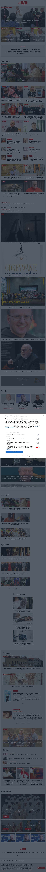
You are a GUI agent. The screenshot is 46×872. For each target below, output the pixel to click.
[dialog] (23, 436)
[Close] (44, 416)
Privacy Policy (29, 456)
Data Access (23, 456)
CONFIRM (14, 451)
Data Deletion (16, 456)
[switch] (37, 434)
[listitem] (23, 432)
